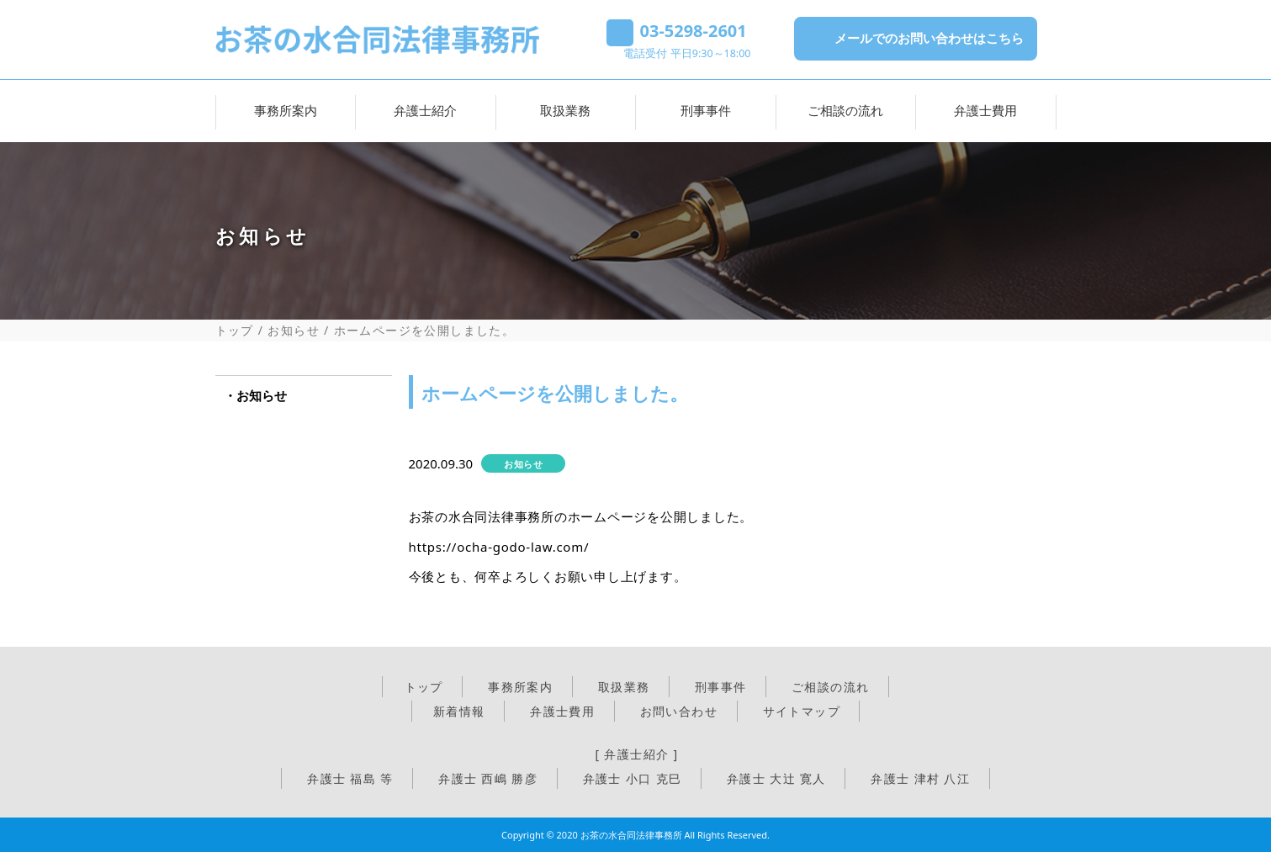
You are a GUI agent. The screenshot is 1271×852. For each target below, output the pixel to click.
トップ (234, 330)
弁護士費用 (985, 110)
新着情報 (459, 711)
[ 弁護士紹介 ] (636, 754)
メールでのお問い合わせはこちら (929, 37)
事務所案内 (285, 110)
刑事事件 (706, 110)
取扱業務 (565, 110)
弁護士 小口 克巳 (632, 778)
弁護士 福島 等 (350, 778)
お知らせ (293, 330)
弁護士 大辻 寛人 (776, 778)
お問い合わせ (679, 711)
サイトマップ (801, 711)
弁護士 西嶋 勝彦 (488, 778)
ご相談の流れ (845, 110)
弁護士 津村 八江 (920, 778)
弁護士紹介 (425, 110)
